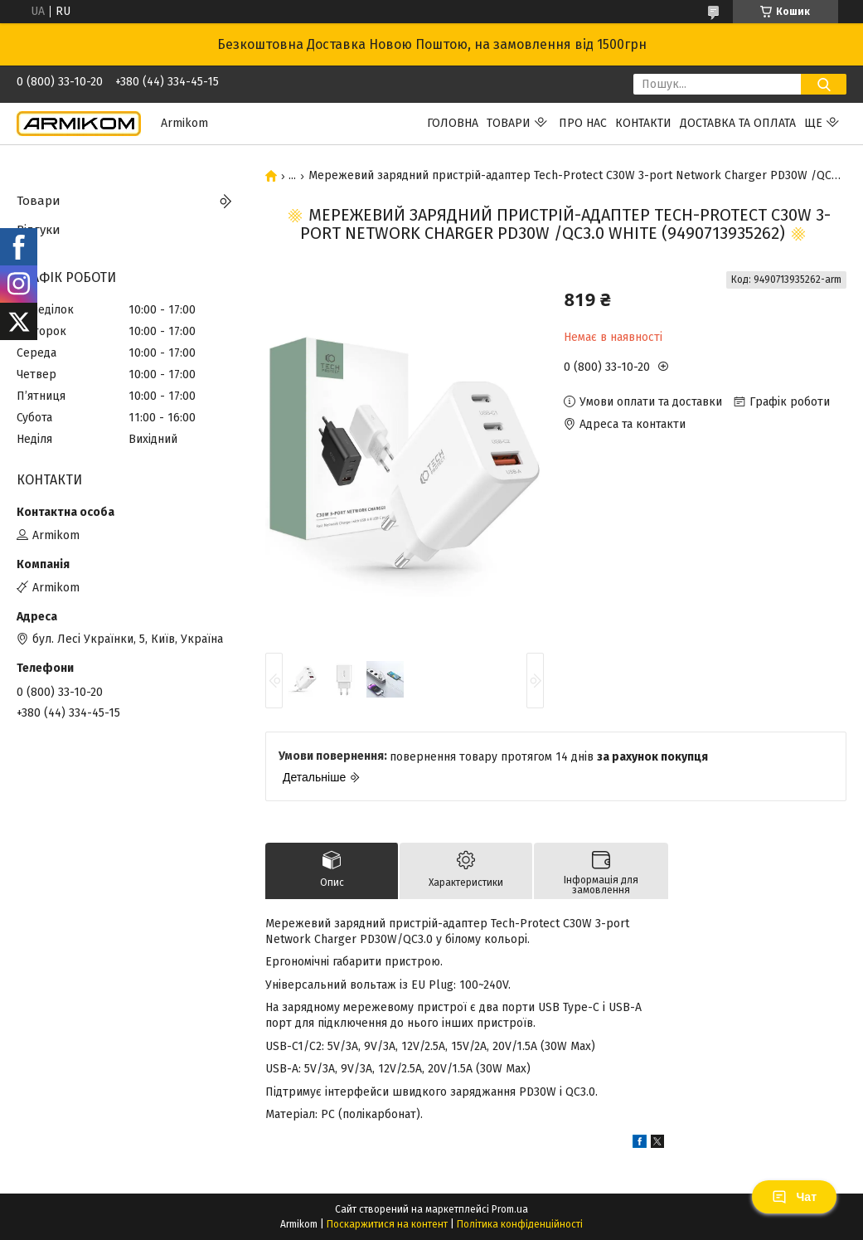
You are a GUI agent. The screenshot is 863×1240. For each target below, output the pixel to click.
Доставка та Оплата (738, 123)
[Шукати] (823, 84)
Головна (452, 123)
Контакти (643, 123)
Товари (509, 123)
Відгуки (39, 229)
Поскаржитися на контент (387, 1224)
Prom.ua (510, 1209)
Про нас (583, 123)
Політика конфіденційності (520, 1224)
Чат (794, 1196)
